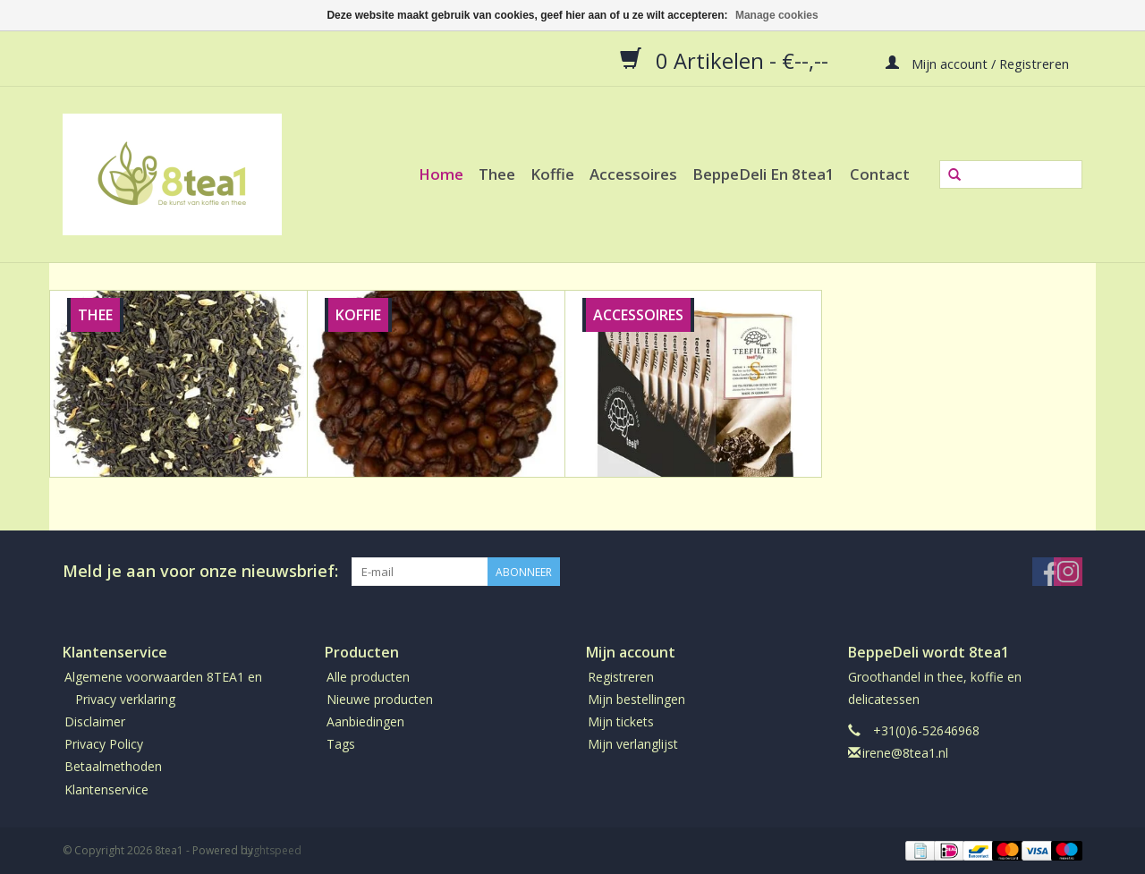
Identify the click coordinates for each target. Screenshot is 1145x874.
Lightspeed (273, 850)
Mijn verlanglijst (633, 743)
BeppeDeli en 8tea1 (763, 174)
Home (441, 174)
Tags (341, 743)
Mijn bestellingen (636, 699)
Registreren (621, 676)
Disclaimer (94, 721)
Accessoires (633, 174)
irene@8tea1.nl (905, 752)
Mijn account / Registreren (977, 63)
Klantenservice (106, 789)
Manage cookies (776, 15)
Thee (497, 174)
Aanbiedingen (365, 721)
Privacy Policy (103, 743)
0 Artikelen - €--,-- (727, 60)
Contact (880, 174)
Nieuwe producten (380, 699)
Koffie (552, 174)
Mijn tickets (621, 721)
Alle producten (368, 676)
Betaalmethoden (113, 766)
